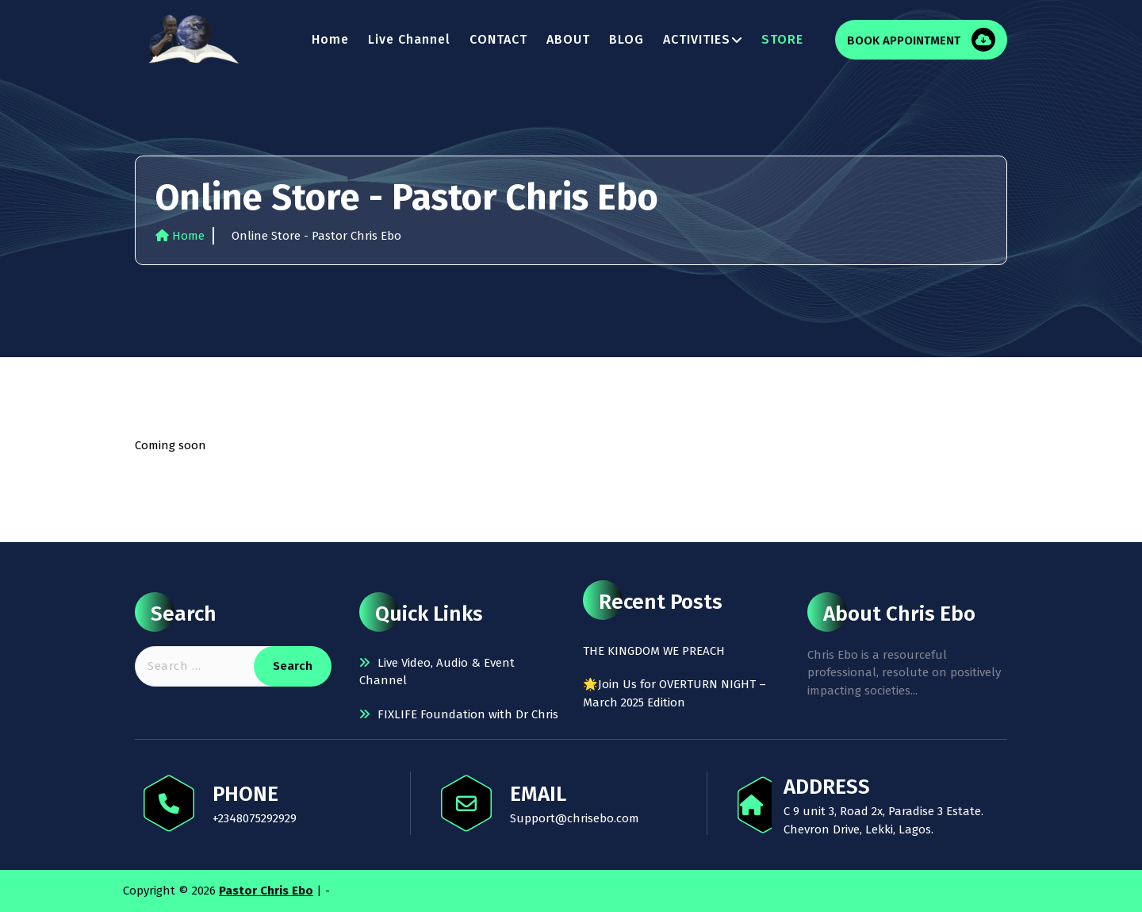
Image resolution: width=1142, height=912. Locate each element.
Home (330, 39)
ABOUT (568, 39)
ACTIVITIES (696, 39)
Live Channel (409, 39)
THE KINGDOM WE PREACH (654, 651)
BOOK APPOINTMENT (905, 40)
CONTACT (498, 39)
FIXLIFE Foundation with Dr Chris (467, 714)
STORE (782, 39)
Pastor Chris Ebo (266, 890)
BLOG (626, 39)
